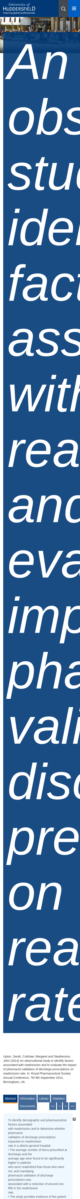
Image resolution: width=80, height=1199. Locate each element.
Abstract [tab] (10, 1098)
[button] (63, 8)
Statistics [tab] (59, 1098)
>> (72, 1106)
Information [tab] (27, 1098)
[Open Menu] (74, 8)
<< (52, 1106)
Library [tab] (43, 1098)
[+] (74, 1119)
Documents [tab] (27, 1106)
